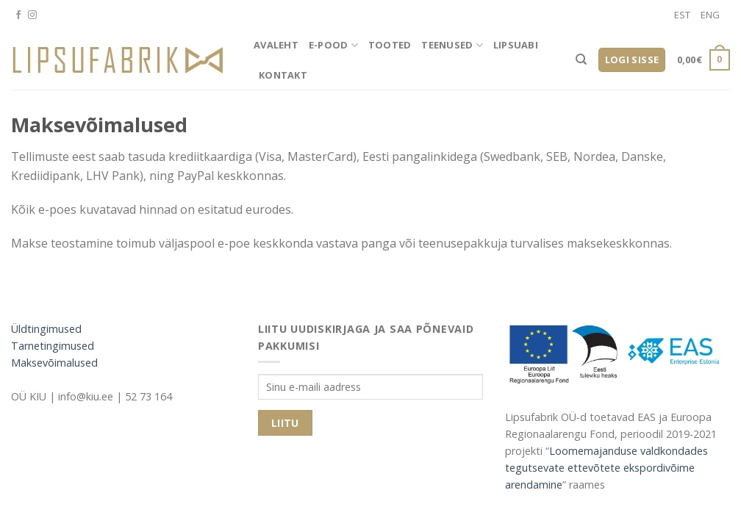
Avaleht (276, 44)
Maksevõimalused (54, 363)
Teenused (452, 45)
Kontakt (283, 75)
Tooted (390, 44)
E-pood (333, 45)
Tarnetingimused (52, 346)
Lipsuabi (515, 44)
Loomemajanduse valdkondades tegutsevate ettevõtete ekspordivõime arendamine (606, 468)
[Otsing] (581, 59)
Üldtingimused (46, 329)
